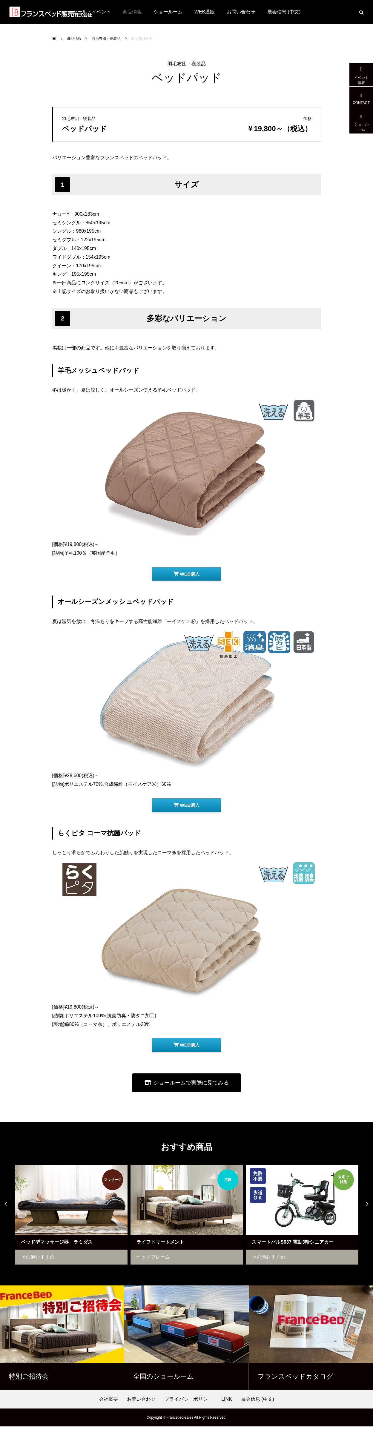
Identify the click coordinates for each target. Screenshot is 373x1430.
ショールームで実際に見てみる (191, 1086)
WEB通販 (204, 11)
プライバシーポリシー (188, 1402)
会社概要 (108, 1402)
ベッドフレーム (158, 1260)
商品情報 (132, 11)
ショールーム (168, 11)
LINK (226, 1402)
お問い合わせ (241, 11)
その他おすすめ (42, 1260)
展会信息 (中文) (283, 11)
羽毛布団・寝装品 (187, 63)
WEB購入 (186, 574)
